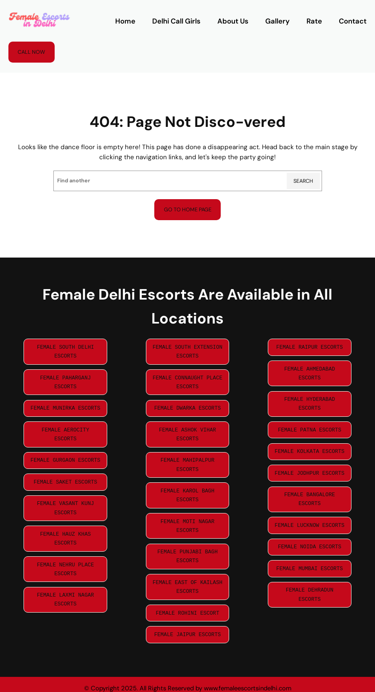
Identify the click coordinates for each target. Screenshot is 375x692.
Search (303, 181)
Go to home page (187, 209)
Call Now (31, 52)
